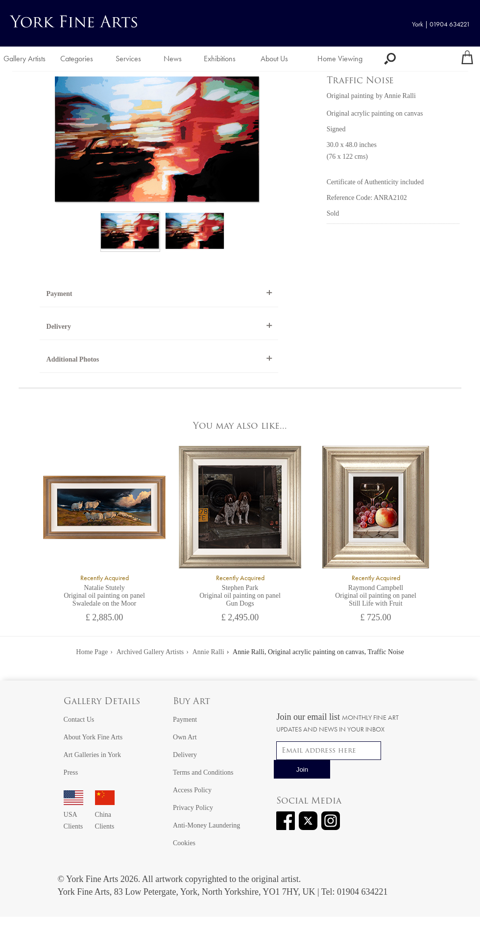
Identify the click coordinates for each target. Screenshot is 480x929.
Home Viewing (339, 58)
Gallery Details (102, 702)
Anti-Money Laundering (206, 825)
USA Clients (73, 814)
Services (128, 58)
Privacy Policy (193, 807)
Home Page (92, 652)
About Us (274, 58)
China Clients (105, 814)
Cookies (184, 843)
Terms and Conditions (203, 772)
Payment (59, 293)
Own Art (185, 737)
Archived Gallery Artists (150, 652)
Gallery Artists (24, 58)
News (173, 58)
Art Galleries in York (92, 754)
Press (71, 772)
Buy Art (191, 702)
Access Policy (192, 790)
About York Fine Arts (93, 737)
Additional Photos (73, 359)
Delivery (59, 326)
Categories (76, 58)
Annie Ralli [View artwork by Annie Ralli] (400, 95)
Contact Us (79, 719)
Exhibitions (220, 58)
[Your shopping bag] (467, 59)
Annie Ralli (208, 652)
